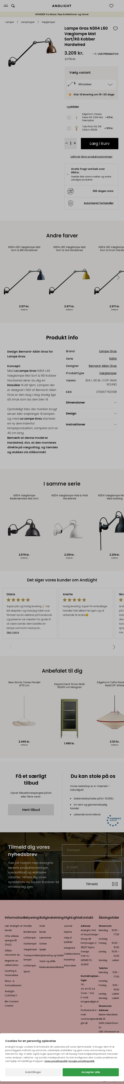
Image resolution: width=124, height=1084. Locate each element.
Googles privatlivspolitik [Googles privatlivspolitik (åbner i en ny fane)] (81, 1061)
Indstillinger (33, 1072)
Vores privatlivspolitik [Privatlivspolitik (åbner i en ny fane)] (56, 1061)
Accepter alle (91, 1072)
